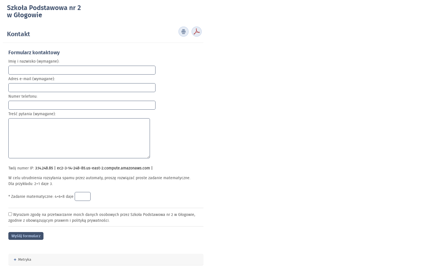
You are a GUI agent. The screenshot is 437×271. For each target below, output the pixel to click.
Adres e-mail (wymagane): (31, 79)
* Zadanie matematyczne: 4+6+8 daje (41, 196)
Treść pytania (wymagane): (32, 114)
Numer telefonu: (22, 96)
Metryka (22, 259)
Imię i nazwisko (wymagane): (33, 61)
